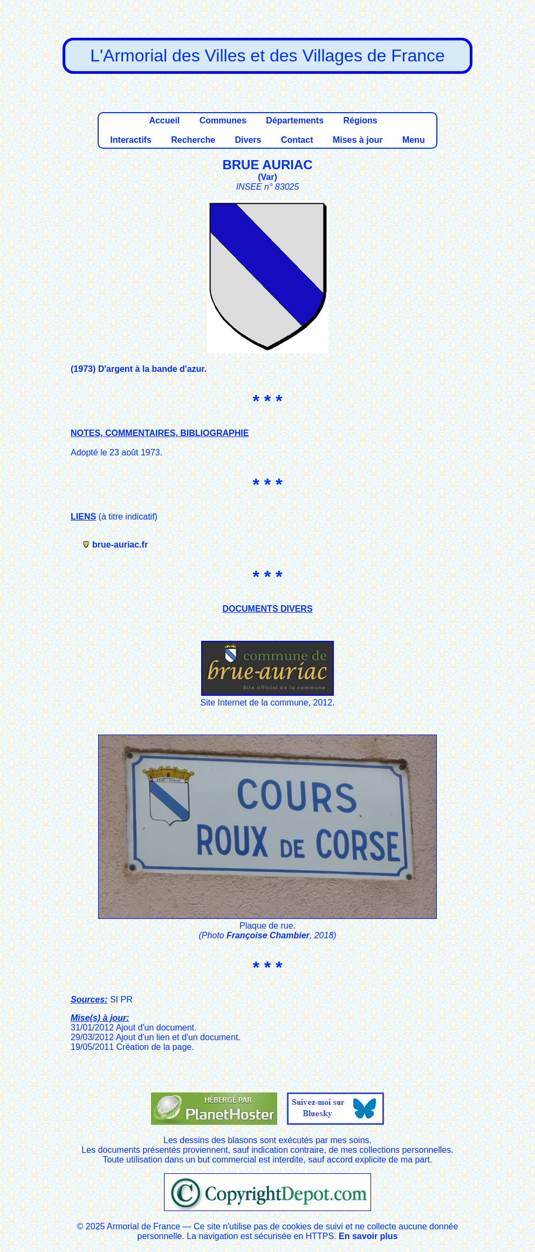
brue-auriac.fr (120, 544)
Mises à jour (357, 139)
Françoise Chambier (268, 935)
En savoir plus (368, 1236)
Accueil (164, 120)
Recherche (193, 139)
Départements (295, 120)
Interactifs (130, 139)
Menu (413, 139)
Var (268, 177)
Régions (360, 120)
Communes (223, 120)
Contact (297, 139)
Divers (248, 139)
